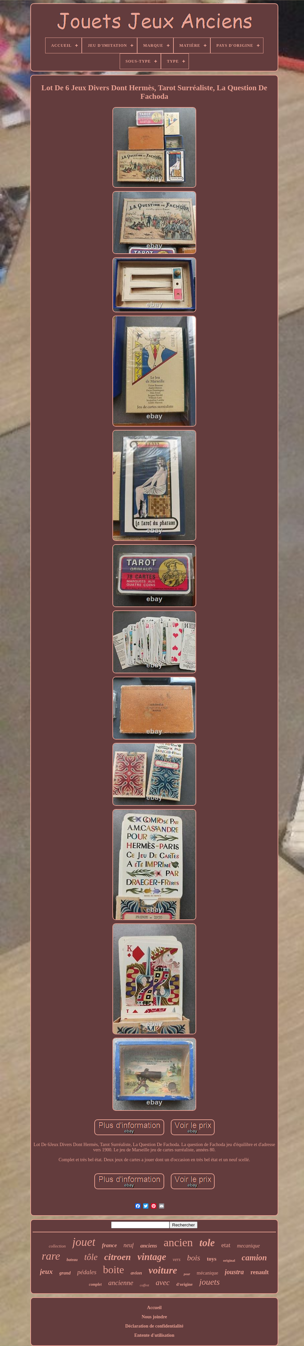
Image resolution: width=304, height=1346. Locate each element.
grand (65, 1273)
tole (207, 1242)
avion (136, 1273)
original (229, 1260)
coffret (144, 1285)
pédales (86, 1272)
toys (211, 1259)
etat (225, 1245)
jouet (83, 1242)
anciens (148, 1245)
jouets (209, 1282)
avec (162, 1282)
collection (57, 1246)
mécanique (207, 1273)
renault (259, 1272)
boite (113, 1270)
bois (193, 1257)
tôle (91, 1257)
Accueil (154, 1307)
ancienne (120, 1283)
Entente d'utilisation (154, 1335)
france (109, 1245)
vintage (151, 1256)
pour (187, 1274)
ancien (178, 1242)
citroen (117, 1257)
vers (176, 1259)
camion (254, 1257)
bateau (72, 1259)
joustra (234, 1272)
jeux (46, 1271)
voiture (162, 1270)
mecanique (248, 1245)
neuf (128, 1245)
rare (51, 1256)
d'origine (184, 1284)
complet (95, 1284)
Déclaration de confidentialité (154, 1326)
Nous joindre (154, 1316)
